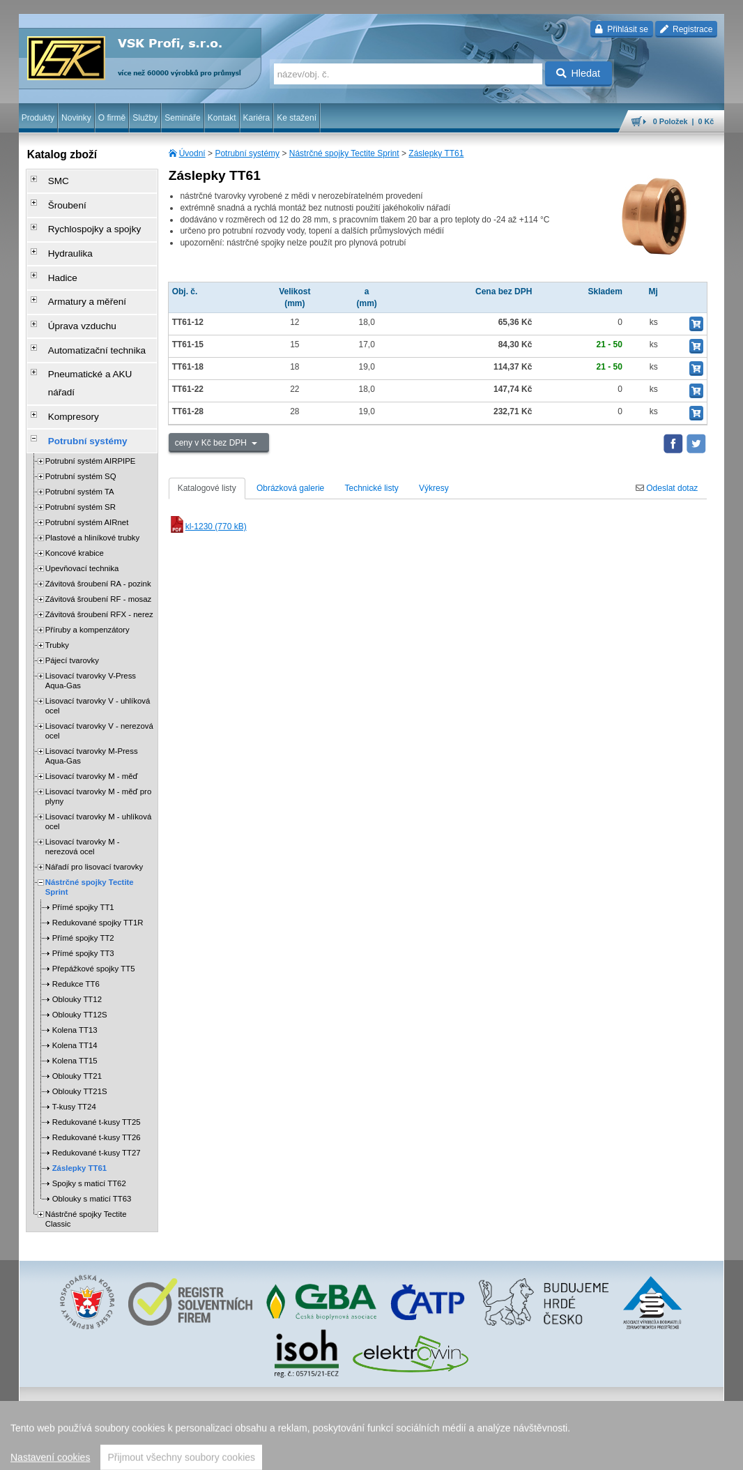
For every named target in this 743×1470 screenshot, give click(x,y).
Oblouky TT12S (79, 945)
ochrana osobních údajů (341, 1452)
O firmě (111, 118)
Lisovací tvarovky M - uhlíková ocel (98, 752)
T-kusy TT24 (74, 1037)
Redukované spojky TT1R (98, 853)
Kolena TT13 (75, 961)
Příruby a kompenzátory (87, 560)
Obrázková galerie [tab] (290, 488)
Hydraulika (61, 238)
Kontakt (222, 118)
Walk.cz (108, 1452)
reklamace (408, 1452)
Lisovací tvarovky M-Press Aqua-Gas (91, 687)
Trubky (57, 576)
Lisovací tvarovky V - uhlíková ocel (98, 637)
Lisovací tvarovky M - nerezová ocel (82, 777)
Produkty (38, 118)
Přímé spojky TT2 (83, 869)
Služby (145, 118)
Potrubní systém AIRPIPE (90, 392)
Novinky (76, 118)
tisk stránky (626, 1452)
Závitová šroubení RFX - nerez (99, 545)
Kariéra (256, 118)
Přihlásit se (621, 29)
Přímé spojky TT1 (83, 838)
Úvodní (192, 153)
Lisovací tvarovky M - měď (91, 707)
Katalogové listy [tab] (207, 488)
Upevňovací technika (82, 499)
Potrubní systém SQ (80, 407)
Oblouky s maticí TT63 (92, 1130)
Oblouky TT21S (79, 1022)
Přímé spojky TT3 (83, 884)
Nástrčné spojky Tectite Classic (86, 1150)
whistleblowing (458, 1452)
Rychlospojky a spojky (82, 218)
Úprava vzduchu (71, 296)
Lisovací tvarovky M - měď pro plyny (98, 727)
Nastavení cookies (185, 1452)
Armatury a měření (75, 277)
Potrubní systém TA (79, 422)
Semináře (182, 118)
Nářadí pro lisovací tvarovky (94, 798)
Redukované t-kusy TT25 (96, 1053)
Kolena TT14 (75, 976)
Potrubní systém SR (80, 438)
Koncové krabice (74, 484)
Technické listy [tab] (371, 488)
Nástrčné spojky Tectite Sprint (344, 153)
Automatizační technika (84, 316)
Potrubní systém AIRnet (87, 453)
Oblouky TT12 (77, 930)
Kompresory (63, 355)
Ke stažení (296, 118)
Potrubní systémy (247, 153)
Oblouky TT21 (77, 1007)
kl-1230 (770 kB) (208, 526)
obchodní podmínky (258, 1452)
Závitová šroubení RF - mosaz (98, 530)
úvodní (541, 1452)
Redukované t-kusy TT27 (96, 1083)
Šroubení (58, 199)
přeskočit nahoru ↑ (686, 1452)
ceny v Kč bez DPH (212, 443)
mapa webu (580, 1452)
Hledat (578, 73)
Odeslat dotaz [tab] (667, 488)
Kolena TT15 (75, 991)
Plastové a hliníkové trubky (92, 468)
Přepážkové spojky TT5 (93, 899)
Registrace (686, 29)
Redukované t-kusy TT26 (96, 1068)
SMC (50, 179)
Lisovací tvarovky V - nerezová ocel (99, 662)
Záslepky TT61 (436, 153)
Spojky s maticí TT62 (89, 1114)
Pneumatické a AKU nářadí (91, 335)
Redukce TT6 (76, 915)
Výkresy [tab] (434, 488)
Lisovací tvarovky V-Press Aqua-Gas (90, 612)
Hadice (54, 257)
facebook (507, 1452)
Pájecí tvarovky (72, 591)
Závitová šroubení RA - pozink (98, 514)
